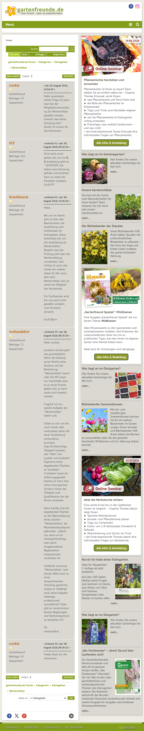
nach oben (130, 727)
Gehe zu (23, 697)
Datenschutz (31, 727)
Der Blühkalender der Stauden (102, 226)
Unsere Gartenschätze (96, 190)
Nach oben (12, 677)
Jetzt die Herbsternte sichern (103, 500)
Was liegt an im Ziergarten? (100, 615)
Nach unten (13, 76)
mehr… (114, 171)
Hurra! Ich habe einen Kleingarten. (105, 559)
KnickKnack (18, 197)
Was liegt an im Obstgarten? (101, 368)
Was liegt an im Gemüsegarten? (103, 154)
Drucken (68, 76)
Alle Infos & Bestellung (111, 357)
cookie (14, 85)
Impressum (12, 727)
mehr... (85, 711)
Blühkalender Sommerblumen (102, 404)
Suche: (34, 49)
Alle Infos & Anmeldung (111, 143)
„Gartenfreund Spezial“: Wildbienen (108, 312)
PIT (12, 143)
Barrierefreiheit (74, 727)
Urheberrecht (52, 727)
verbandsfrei (19, 331)
